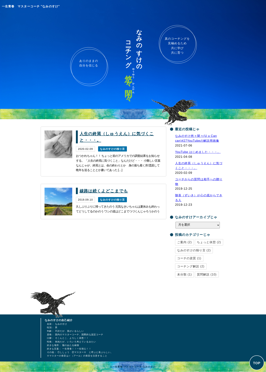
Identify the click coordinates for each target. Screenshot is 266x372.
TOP (256, 363)
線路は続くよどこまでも (104, 191)
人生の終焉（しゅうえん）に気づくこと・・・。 (117, 136)
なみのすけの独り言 (112, 148)
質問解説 (203, 274)
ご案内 (182, 242)
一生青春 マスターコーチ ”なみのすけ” (31, 6)
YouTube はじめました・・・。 (198, 152)
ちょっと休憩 (206, 242)
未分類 (182, 274)
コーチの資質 (186, 258)
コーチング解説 (188, 266)
